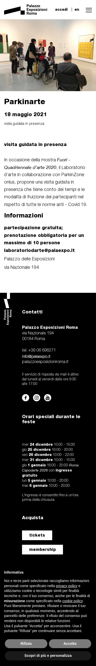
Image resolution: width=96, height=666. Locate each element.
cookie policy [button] (72, 601)
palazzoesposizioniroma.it (45, 362)
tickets (37, 535)
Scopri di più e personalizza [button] (47, 655)
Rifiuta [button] (26, 643)
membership (42, 549)
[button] (87, 9)
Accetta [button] (70, 643)
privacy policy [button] (66, 586)
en (76, 9)
